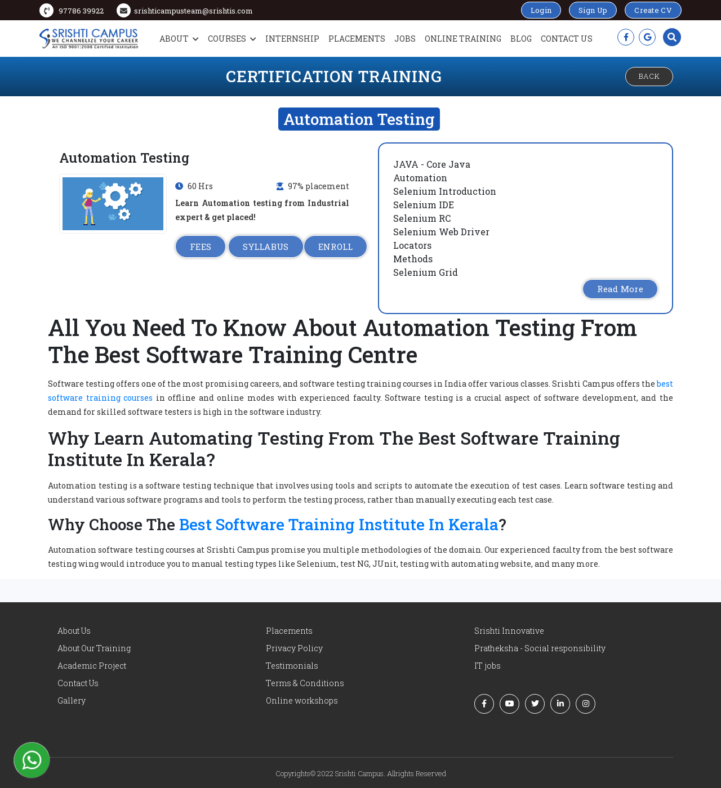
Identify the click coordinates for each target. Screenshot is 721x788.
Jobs (405, 38)
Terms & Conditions (305, 683)
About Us (74, 630)
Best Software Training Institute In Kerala (339, 524)
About (179, 38)
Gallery (71, 700)
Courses (232, 38)
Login (541, 10)
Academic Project (91, 665)
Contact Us (567, 38)
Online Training (463, 38)
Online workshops (302, 700)
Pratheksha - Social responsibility (540, 648)
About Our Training (94, 648)
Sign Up (592, 10)
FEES (200, 246)
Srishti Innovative (509, 630)
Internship (292, 38)
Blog (521, 38)
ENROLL (335, 246)
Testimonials (292, 665)
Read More (620, 288)
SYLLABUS (265, 246)
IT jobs (487, 665)
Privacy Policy (294, 648)
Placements (356, 38)
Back (649, 76)
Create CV (653, 10)
